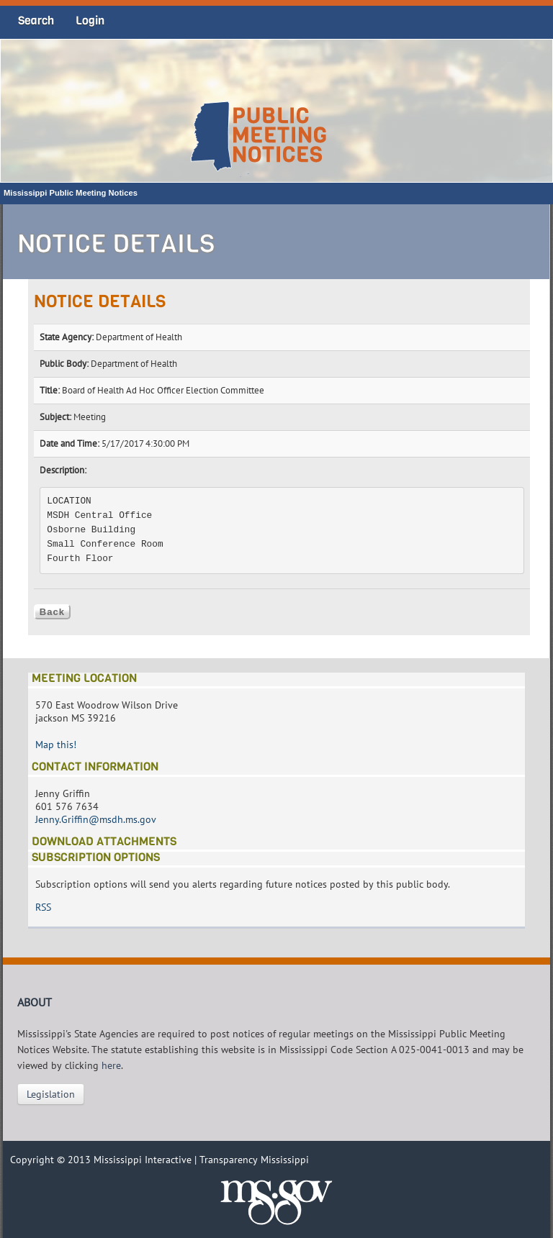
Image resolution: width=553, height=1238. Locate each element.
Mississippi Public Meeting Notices (71, 192)
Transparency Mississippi (254, 1159)
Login (90, 20)
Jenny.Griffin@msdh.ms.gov (95, 819)
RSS (43, 907)
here (111, 1065)
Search (36, 20)
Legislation (51, 1094)
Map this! (55, 744)
